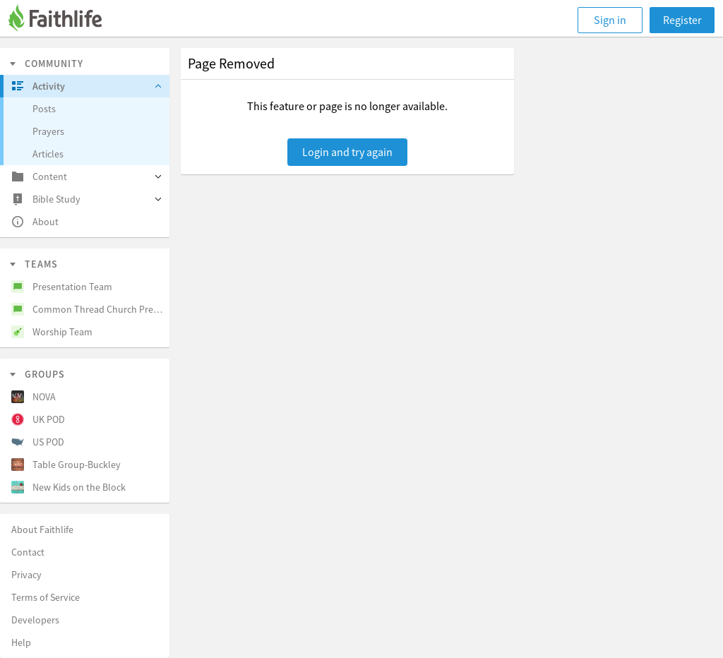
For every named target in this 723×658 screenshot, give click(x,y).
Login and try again (347, 152)
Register (682, 20)
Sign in (610, 20)
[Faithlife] (63, 20)
